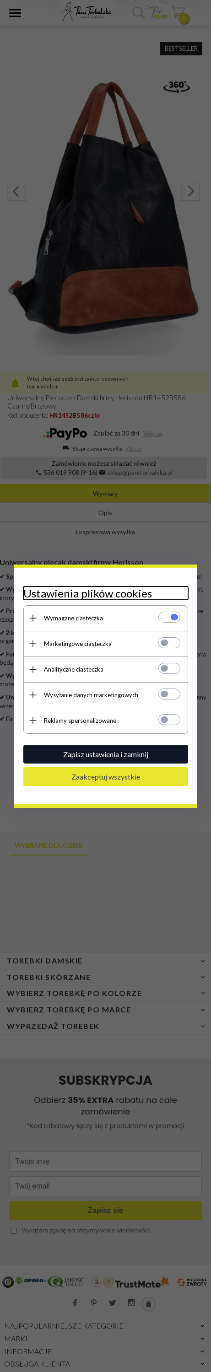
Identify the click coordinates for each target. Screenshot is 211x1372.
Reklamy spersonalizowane (80, 720)
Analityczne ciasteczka (73, 669)
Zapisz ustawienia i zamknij (105, 754)
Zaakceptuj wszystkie (105, 776)
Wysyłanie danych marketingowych (91, 695)
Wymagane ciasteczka (73, 618)
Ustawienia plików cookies (87, 593)
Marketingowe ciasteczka (78, 643)
